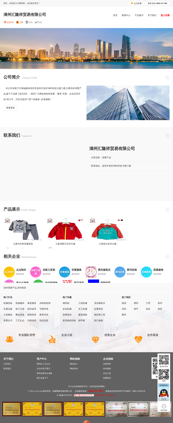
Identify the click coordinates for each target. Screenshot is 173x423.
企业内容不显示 (43, 369)
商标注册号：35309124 (105, 395)
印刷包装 (31, 320)
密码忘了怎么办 (43, 364)
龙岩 (148, 309)
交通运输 (7, 309)
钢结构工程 (99, 315)
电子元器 (20, 309)
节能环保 (43, 309)
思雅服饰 (158, 269)
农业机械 (67, 309)
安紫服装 (77, 269)
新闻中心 (126, 15)
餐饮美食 (20, 315)
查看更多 (10, 108)
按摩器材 (67, 315)
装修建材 (20, 303)
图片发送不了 (42, 378)
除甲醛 (81, 320)
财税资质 (31, 315)
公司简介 (7, 364)
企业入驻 (107, 373)
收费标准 (107, 378)
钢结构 (66, 303)
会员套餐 (136, 3)
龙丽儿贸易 (49, 269)
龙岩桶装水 (99, 303)
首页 (115, 15)
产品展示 (139, 15)
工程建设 (7, 315)
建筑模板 (82, 315)
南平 (136, 309)
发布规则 (107, 369)
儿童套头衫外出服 (108, 243)
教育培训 (43, 315)
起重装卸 (98, 309)
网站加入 (74, 364)
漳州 (124, 309)
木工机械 (82, 309)
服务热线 (157, 3)
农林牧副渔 (45, 303)
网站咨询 (74, 369)
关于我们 (152, 15)
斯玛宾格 (132, 269)
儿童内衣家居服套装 (23, 243)
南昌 (160, 309)
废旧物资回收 (69, 320)
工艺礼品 (20, 320)
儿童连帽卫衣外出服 (65, 243)
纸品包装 (43, 320)
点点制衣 (21, 269)
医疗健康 (98, 320)
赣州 (124, 315)
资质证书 (7, 320)
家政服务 (31, 303)
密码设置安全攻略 (44, 373)
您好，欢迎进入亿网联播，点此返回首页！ (21, 3)
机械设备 (7, 303)
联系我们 (7, 369)
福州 (124, 303)
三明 (148, 303)
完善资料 (107, 364)
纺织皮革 (31, 309)
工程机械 (82, 303)
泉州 (160, 303)
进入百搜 (165, 15)
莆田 (136, 303)
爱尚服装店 (104, 269)
